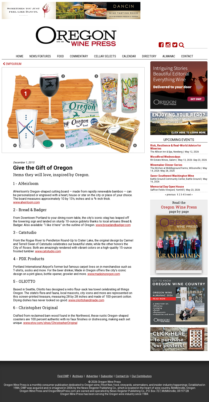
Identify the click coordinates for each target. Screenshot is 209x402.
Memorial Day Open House (167, 186)
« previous (170, 194)
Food (60, 56)
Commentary (79, 56)
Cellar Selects (105, 56)
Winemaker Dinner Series (166, 164)
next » (189, 194)
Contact (187, 56)
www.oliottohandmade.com (86, 300)
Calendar (129, 56)
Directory (149, 56)
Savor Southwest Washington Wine (172, 175)
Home (19, 56)
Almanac (169, 56)
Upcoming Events (178, 140)
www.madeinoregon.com (103, 274)
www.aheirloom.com (26, 202)
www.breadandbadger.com (113, 225)
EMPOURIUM (12, 64)
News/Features (40, 56)
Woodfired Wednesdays (165, 156)
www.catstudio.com (48, 251)
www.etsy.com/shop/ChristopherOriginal (50, 323)
